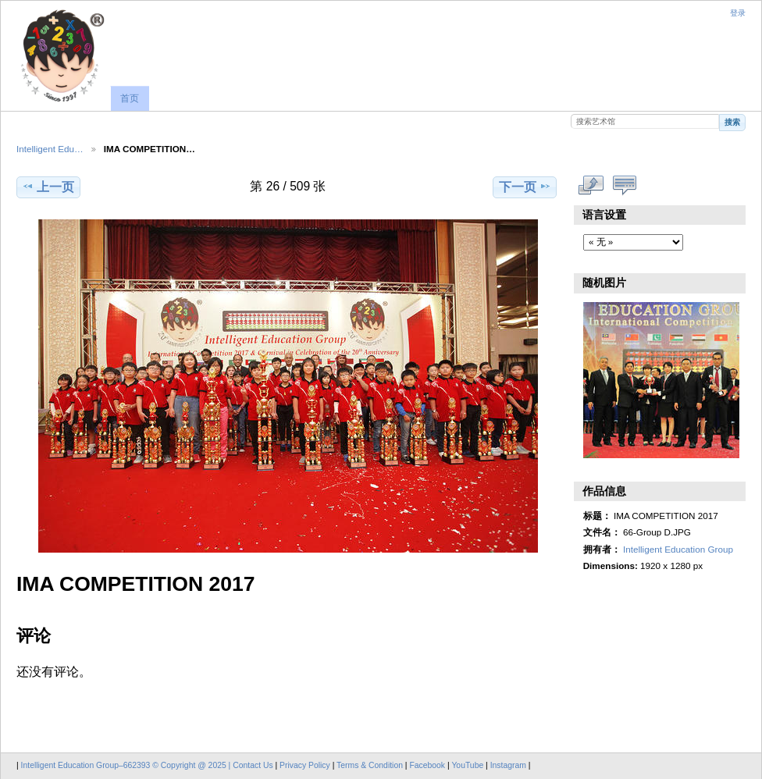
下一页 (525, 187)
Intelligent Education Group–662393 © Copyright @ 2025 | (127, 765)
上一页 (48, 187)
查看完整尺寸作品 (591, 185)
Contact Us (252, 765)
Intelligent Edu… (50, 149)
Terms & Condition (369, 765)
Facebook (427, 765)
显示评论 (625, 185)
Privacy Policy (305, 765)
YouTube (467, 765)
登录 (738, 13)
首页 (129, 98)
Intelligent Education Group (678, 549)
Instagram (509, 765)
